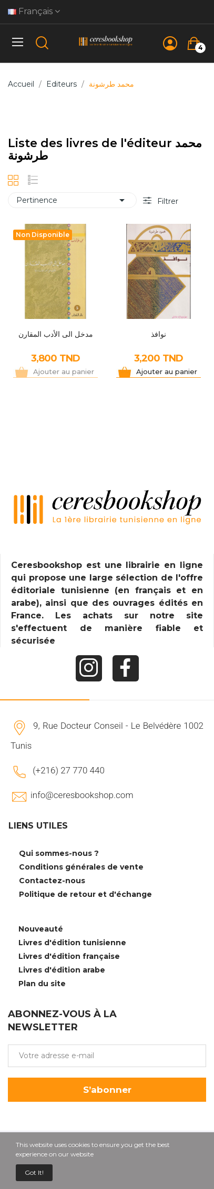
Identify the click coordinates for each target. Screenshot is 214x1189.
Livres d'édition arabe (61, 970)
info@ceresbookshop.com (81, 795)
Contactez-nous (52, 880)
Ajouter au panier (166, 371)
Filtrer (166, 201)
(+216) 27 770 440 (69, 770)
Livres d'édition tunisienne (72, 942)
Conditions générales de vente (81, 867)
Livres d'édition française (69, 956)
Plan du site (42, 983)
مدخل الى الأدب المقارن (55, 334)
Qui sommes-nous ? (59, 853)
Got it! (34, 1172)
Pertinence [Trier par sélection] (72, 200)
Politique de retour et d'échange (85, 894)
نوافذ (158, 334)
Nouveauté (40, 929)
